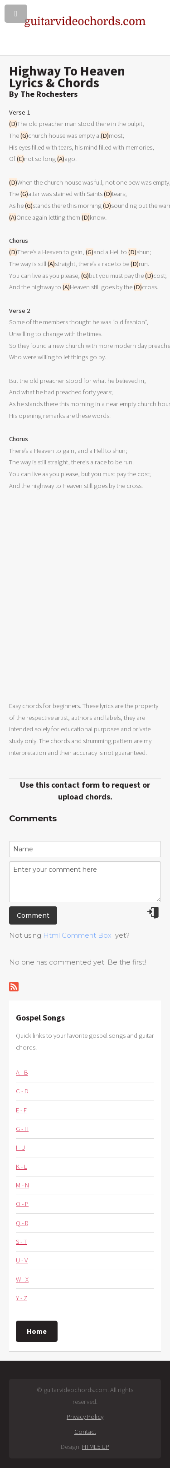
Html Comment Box (77, 935)
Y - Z (21, 1298)
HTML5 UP (95, 1447)
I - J (20, 1147)
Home (37, 1331)
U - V (22, 1260)
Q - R (22, 1223)
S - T (21, 1241)
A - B (22, 1072)
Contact (85, 1432)
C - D (22, 1091)
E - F (21, 1110)
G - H (22, 1129)
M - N (22, 1185)
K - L (21, 1166)
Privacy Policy (85, 1417)
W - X (22, 1279)
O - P (22, 1204)
